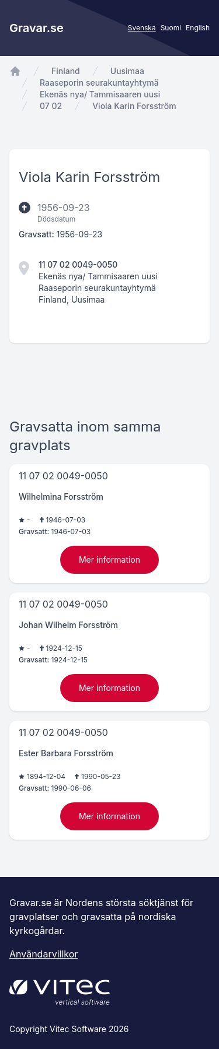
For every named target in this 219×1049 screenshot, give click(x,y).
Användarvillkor (43, 954)
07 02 (51, 106)
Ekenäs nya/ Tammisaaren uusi (100, 94)
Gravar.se (36, 28)
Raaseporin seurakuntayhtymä (99, 82)
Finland (65, 71)
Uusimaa (127, 71)
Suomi (171, 27)
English (198, 27)
